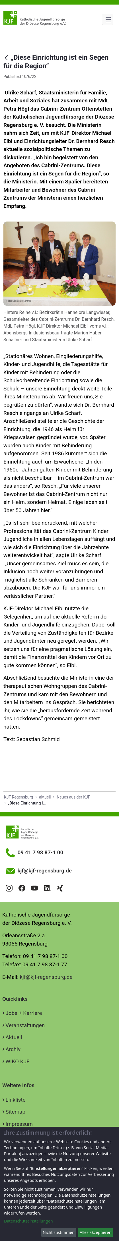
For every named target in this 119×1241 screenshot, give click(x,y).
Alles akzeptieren (95, 1232)
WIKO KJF (17, 1061)
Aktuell (13, 1037)
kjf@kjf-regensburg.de (46, 977)
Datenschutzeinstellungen (28, 1221)
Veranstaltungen (25, 1025)
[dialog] (59, 1184)
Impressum (19, 1124)
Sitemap (15, 1111)
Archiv (12, 1049)
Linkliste (15, 1100)
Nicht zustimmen (59, 1232)
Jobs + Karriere (23, 1013)
